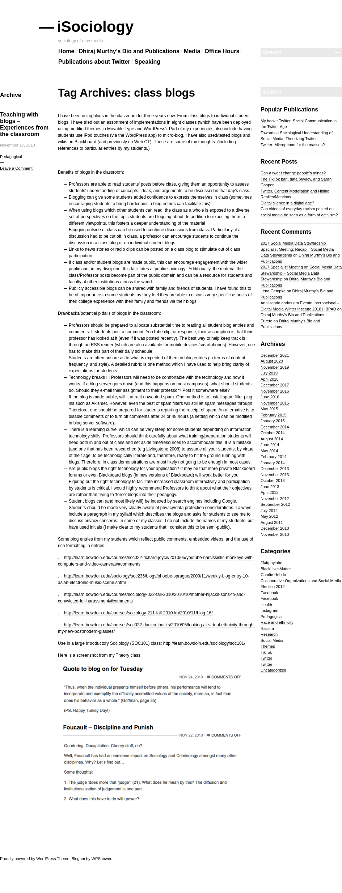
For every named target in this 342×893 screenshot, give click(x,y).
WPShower (101, 858)
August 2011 (272, 522)
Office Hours (221, 51)
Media (192, 51)
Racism (267, 628)
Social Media (272, 640)
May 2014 (269, 451)
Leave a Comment (16, 168)
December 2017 (275, 385)
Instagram (269, 610)
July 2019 (269, 373)
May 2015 (269, 409)
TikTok (266, 652)
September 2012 (275, 504)
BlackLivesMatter (276, 569)
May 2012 (269, 516)
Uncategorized (273, 670)
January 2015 (273, 421)
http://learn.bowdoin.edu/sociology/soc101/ (204, 643)
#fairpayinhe (271, 562)
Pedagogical (11, 157)
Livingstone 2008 (162, 449)
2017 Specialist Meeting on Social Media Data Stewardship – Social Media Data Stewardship (301, 273)
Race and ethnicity (277, 622)
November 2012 (275, 498)
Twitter (266, 658)
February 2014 (274, 456)
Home (66, 51)
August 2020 (272, 361)
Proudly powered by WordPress (28, 858)
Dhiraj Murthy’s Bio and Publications (129, 51)
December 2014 (275, 427)
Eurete (266, 321)
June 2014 (270, 445)
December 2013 (275, 468)
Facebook (269, 593)
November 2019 (275, 367)
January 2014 (273, 463)
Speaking (147, 62)
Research (269, 634)
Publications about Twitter (94, 62)
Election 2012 (273, 586)
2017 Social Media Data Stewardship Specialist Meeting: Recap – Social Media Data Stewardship (297, 249)
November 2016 (275, 391)
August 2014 (272, 439)
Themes (268, 646)
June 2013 (270, 486)
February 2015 (274, 415)
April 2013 (270, 492)
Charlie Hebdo (273, 574)
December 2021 (275, 355)
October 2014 (273, 433)
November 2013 (275, 475)
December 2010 (275, 528)
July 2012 (269, 510)
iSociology (96, 26)
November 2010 (275, 534)
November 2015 (275, 403)
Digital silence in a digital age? (287, 203)
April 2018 (270, 379)
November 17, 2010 (17, 145)
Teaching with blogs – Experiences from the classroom (24, 124)
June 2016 (270, 397)
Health (266, 604)
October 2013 (273, 480)
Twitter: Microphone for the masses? (293, 145)
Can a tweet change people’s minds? (293, 173)
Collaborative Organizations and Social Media (301, 581)
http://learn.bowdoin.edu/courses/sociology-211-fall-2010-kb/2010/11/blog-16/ (138, 612)
